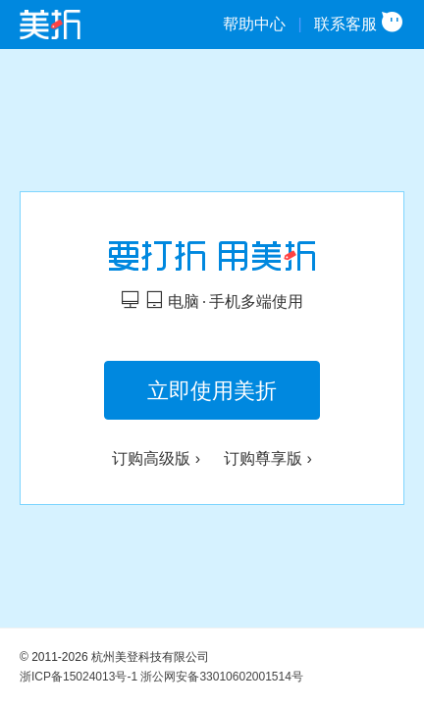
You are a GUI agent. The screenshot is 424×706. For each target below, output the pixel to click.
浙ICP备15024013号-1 (78, 676)
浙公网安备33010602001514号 (221, 676)
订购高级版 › (156, 458)
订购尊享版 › (268, 458)
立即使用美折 (212, 390)
